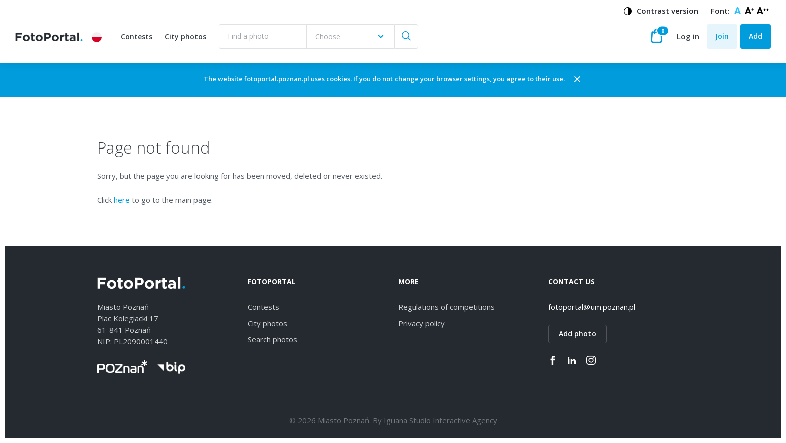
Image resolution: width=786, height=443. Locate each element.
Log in (688, 36)
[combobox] (350, 36)
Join (722, 36)
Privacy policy (421, 323)
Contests (136, 36)
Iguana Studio (407, 420)
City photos (185, 36)
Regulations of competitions (446, 307)
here (122, 200)
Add (755, 36)
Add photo (577, 333)
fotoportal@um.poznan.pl (591, 307)
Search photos (272, 339)
